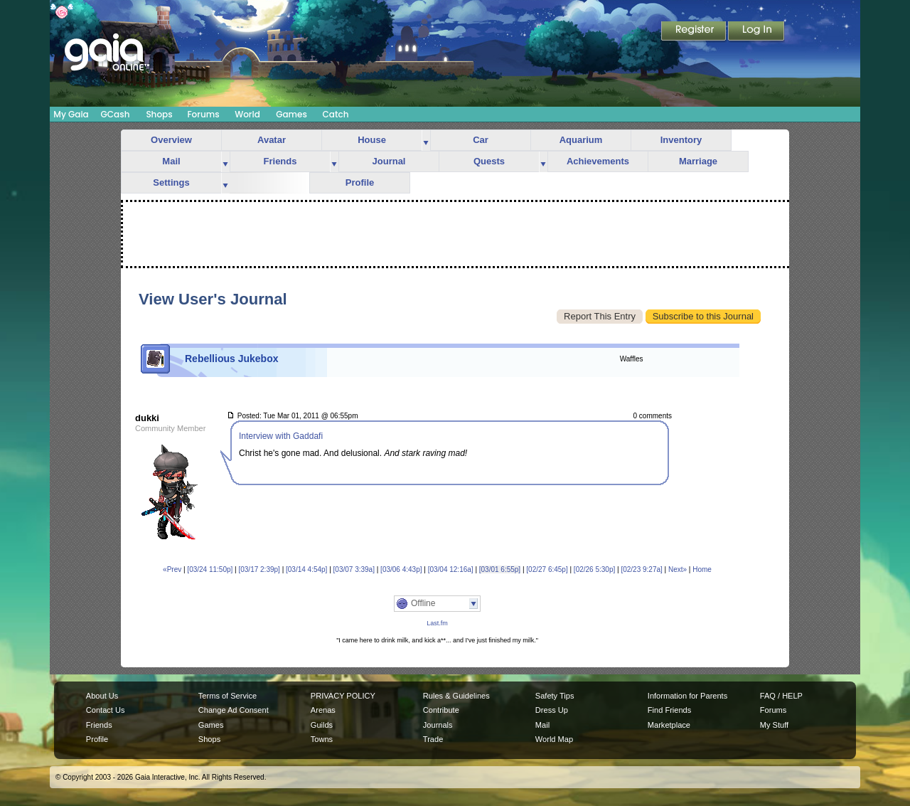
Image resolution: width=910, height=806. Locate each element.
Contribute (441, 710)
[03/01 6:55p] (499, 569)
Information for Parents (687, 695)
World (247, 114)
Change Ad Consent (233, 710)
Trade (433, 739)
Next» (677, 569)
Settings (171, 182)
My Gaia (70, 114)
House (372, 139)
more (426, 140)
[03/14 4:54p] (306, 569)
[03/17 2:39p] (258, 569)
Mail (171, 161)
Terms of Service (227, 695)
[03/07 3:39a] (354, 569)
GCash (115, 114)
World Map (554, 739)
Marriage (698, 161)
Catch (336, 114)
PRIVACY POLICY (343, 695)
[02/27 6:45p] (546, 569)
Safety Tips (554, 695)
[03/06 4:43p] (401, 569)
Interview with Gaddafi (281, 436)
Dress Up (551, 710)
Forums (203, 114)
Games (291, 114)
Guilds (322, 725)
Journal (389, 161)
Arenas (323, 710)
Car (480, 139)
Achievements (598, 161)
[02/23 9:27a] (641, 569)
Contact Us (105, 710)
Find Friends (669, 710)
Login (756, 32)
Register (694, 32)
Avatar (271, 139)
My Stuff (774, 725)
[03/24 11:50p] (209, 569)
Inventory (681, 139)
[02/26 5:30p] (594, 569)
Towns (322, 739)
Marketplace (669, 725)
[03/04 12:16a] (450, 569)
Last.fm (437, 623)
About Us (102, 695)
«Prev (172, 569)
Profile (360, 182)
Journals (438, 725)
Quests (489, 161)
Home (702, 569)
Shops (159, 114)
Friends (280, 161)
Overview (171, 139)
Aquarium (581, 139)
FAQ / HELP (781, 695)
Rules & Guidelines (456, 695)
